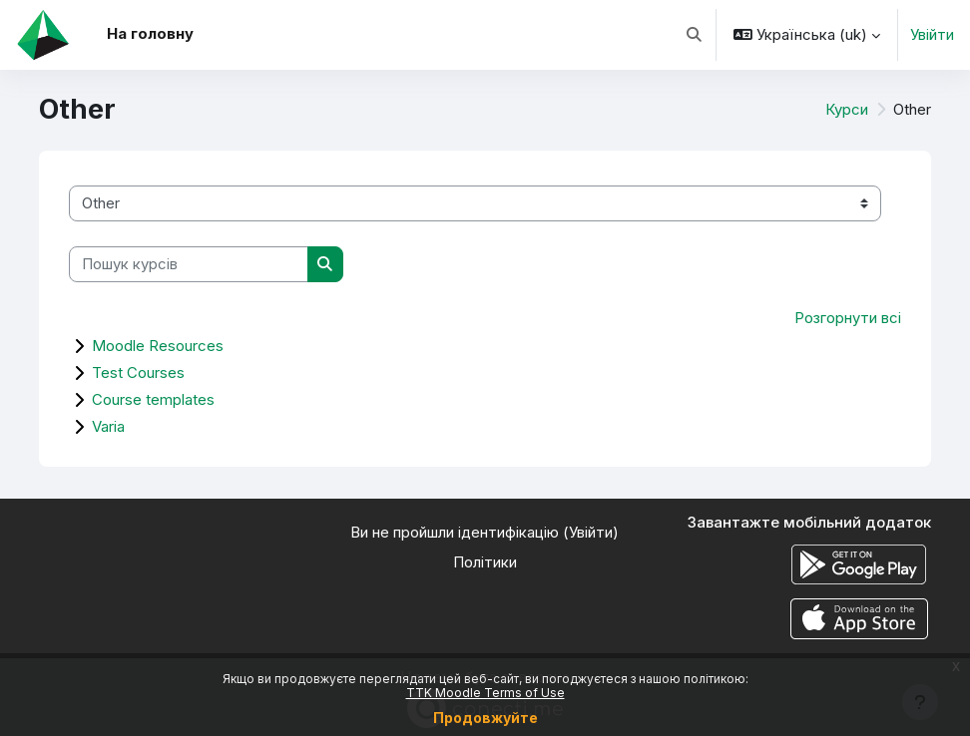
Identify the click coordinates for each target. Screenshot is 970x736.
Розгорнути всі (847, 318)
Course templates (153, 399)
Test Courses (138, 372)
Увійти (932, 35)
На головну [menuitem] (150, 34)
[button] (694, 35)
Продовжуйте (485, 717)
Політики (485, 562)
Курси (846, 110)
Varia (108, 426)
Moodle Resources (158, 345)
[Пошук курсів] (188, 264)
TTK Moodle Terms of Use (485, 692)
